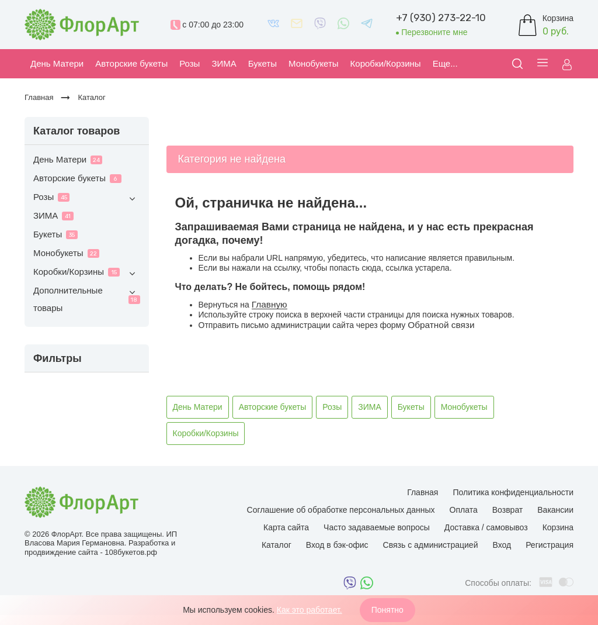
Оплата (464, 509)
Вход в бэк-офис (337, 545)
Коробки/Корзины (86, 273)
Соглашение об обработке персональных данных (341, 509)
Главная (422, 492)
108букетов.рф (131, 552)
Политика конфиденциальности (513, 492)
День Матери (67, 159)
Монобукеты (66, 253)
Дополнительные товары (86, 299)
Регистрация (549, 545)
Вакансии (555, 509)
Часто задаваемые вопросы (377, 527)
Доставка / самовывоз (486, 527)
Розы (86, 198)
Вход (501, 545)
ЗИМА (53, 215)
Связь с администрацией (430, 545)
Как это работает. (309, 609)
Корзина (558, 527)
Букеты (55, 234)
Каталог (276, 545)
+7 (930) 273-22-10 (441, 17)
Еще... (445, 63)
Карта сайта (286, 527)
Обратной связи (441, 325)
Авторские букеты (77, 178)
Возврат (507, 509)
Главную (269, 304)
